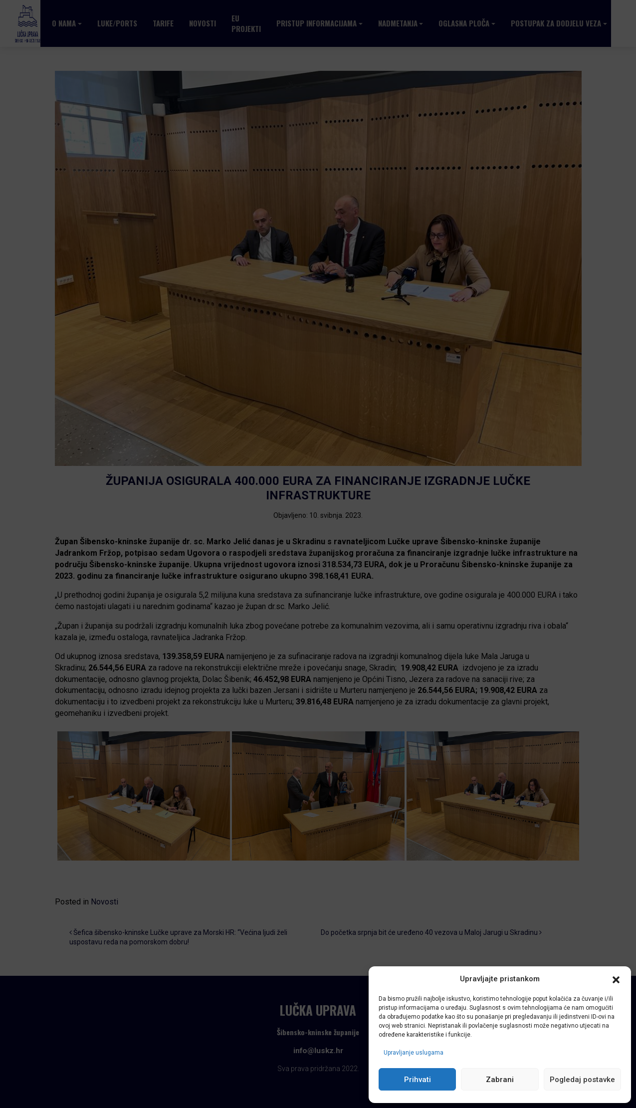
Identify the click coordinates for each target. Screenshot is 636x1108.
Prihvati (417, 1079)
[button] (616, 979)
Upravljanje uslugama (413, 1052)
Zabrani (500, 1079)
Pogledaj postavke (582, 1079)
